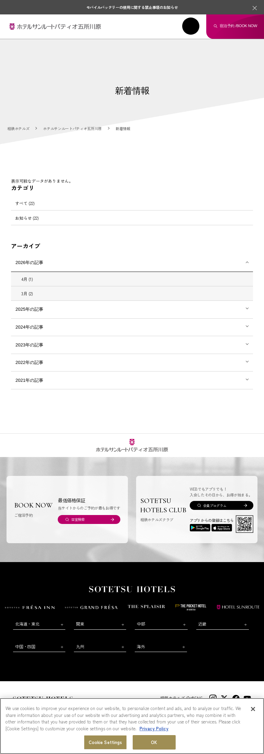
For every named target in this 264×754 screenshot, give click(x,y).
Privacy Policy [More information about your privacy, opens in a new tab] (154, 728)
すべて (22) (25, 203)
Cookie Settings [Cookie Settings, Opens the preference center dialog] (105, 742)
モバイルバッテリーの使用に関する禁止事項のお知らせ (132, 7)
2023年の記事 (29, 344)
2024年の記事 (29, 327)
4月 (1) (27, 279)
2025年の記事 (29, 309)
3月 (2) (27, 293)
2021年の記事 (29, 380)
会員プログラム (215, 505)
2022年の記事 (29, 362)
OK (154, 742)
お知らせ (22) (27, 218)
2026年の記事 (29, 262)
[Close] (253, 709)
